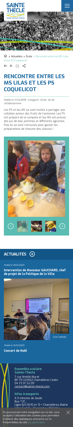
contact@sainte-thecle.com (32, 386)
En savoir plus (36, 422)
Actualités (16, 56)
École (29, 56)
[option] (36, 178)
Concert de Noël (15, 351)
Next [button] (62, 226)
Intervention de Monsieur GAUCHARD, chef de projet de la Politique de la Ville (35, 272)
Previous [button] (11, 226)
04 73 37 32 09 (24, 383)
